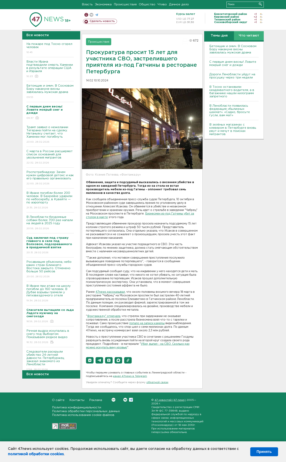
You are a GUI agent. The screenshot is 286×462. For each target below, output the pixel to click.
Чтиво (162, 4)
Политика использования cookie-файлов (83, 415)
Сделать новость (102, 21)
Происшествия (125, 4)
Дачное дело (179, 4)
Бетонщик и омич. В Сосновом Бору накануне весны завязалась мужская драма (50, 91)
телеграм (97, 15)
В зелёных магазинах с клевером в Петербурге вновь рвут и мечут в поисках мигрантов (232, 129)
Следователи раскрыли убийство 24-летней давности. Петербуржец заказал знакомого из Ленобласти (50, 360)
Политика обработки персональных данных (86, 411)
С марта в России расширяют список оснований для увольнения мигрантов (50, 157)
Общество (147, 4)
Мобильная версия (86, 15)
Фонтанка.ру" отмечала (103, 316)
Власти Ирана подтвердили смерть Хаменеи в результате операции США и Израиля (50, 69)
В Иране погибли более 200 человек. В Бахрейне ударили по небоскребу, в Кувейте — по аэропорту (50, 200)
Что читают (249, 35)
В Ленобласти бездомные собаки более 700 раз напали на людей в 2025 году (50, 223)
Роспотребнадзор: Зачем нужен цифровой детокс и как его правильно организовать (50, 178)
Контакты (76, 400)
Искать (260, 4)
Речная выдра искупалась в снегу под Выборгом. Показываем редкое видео (50, 337)
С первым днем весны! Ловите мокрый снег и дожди (232, 63)
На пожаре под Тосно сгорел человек (50, 48)
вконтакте (91, 15)
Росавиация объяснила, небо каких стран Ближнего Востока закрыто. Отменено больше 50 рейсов (50, 269)
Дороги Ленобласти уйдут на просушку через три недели (232, 76)
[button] (90, 360)
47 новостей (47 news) (170, 400)
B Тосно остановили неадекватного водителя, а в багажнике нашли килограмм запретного (231, 92)
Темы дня (219, 35)
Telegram (131, 400)
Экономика (103, 4)
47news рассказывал (110, 292)
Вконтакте (113, 400)
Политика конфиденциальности (76, 407)
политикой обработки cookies (36, 454)
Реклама (95, 400)
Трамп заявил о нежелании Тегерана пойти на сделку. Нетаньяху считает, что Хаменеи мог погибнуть (50, 135)
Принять (264, 452)
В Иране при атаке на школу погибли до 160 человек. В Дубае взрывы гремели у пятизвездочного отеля (50, 293)
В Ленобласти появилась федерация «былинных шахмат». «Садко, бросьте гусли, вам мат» (229, 110)
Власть (87, 4)
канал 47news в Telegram (130, 376)
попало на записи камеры (147, 323)
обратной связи (157, 382)
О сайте (58, 400)
